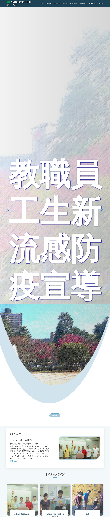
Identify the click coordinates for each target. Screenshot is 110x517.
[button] (8, 209)
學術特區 (65, 3)
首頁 (42, 3)
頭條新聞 (48, 3)
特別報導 (56, 3)
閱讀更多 (55, 415)
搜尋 (101, 3)
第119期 (12, 4)
